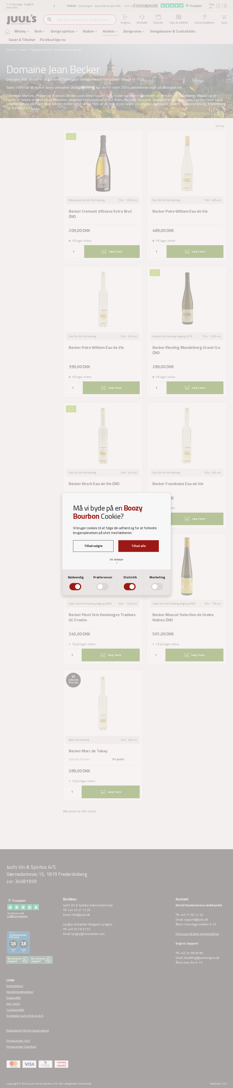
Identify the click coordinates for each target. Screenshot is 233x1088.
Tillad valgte (93, 546)
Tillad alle (138, 546)
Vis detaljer (116, 560)
